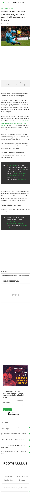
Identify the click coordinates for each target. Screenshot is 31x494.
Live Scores (8, 476)
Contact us (22, 480)
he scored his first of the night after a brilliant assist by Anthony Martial (15, 123)
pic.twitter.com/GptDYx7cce (15, 175)
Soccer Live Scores (22, 476)
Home (2, 8)
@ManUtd (22, 173)
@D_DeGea (12, 165)
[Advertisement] (15, 63)
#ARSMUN (16, 173)
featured (7, 8)
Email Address (7, 402)
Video (12, 8)
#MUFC (15, 221)
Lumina (25, 488)
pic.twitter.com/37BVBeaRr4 (15, 223)
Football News (8, 480)
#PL (23, 169)
